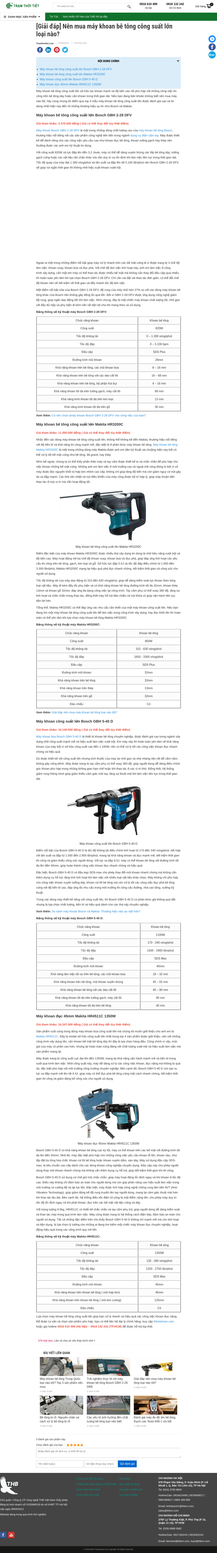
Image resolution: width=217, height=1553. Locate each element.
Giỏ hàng (204, 6)
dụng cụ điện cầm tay (144, 135)
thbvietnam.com (164, 1321)
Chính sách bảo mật (87, 1494)
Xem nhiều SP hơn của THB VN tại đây (85, 16)
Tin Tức (54, 16)
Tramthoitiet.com (45, 43)
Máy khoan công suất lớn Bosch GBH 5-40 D (69, 79)
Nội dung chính (108, 61)
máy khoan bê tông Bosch (155, 130)
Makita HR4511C (47, 1036)
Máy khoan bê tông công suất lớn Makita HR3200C (73, 74)
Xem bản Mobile (128, 1494)
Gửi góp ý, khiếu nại (130, 1489)
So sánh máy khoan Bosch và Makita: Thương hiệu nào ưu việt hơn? (96, 911)
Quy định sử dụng (129, 1484)
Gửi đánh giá (127, 1463)
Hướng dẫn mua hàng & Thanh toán (96, 1484)
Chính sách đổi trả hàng (89, 1478)
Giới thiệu (124, 1478)
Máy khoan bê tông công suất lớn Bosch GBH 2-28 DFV (76, 69)
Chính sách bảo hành (88, 1489)
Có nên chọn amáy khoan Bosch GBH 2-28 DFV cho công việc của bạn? (99, 415)
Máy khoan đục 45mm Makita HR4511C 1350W (70, 84)
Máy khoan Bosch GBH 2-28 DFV (57, 130)
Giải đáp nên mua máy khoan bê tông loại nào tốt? (84, 712)
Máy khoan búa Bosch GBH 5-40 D (58, 736)
